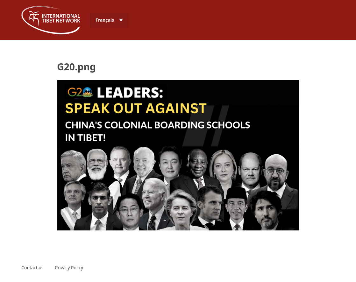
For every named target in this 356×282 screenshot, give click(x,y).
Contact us (32, 267)
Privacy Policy (69, 267)
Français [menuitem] (105, 20)
